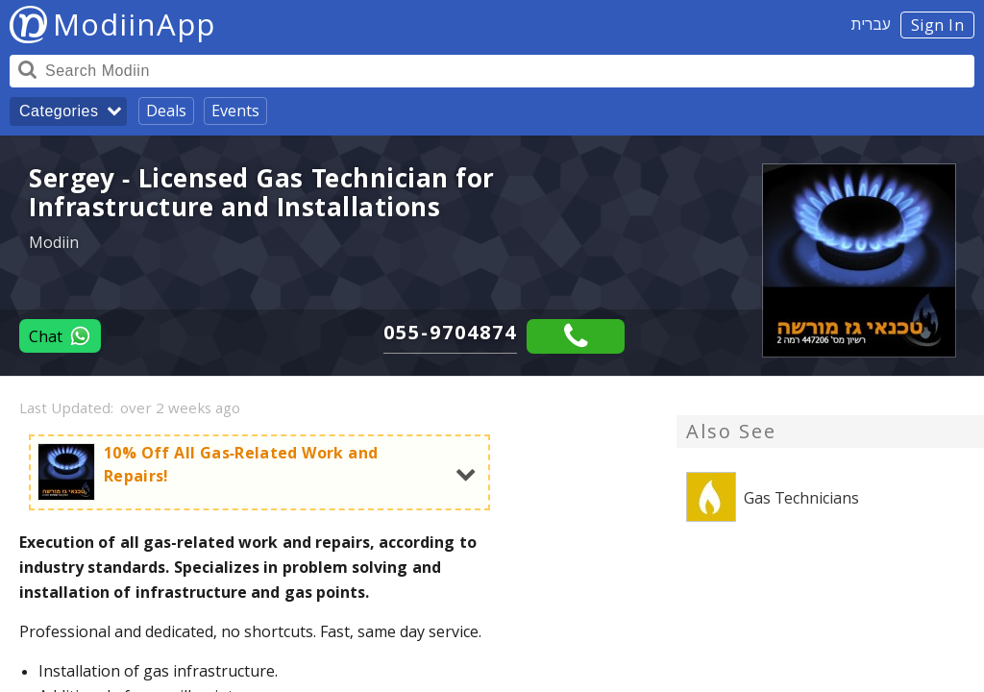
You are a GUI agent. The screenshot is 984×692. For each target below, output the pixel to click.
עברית (871, 24)
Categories (58, 111)
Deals (166, 110)
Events (235, 110)
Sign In (938, 25)
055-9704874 (450, 332)
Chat (60, 336)
